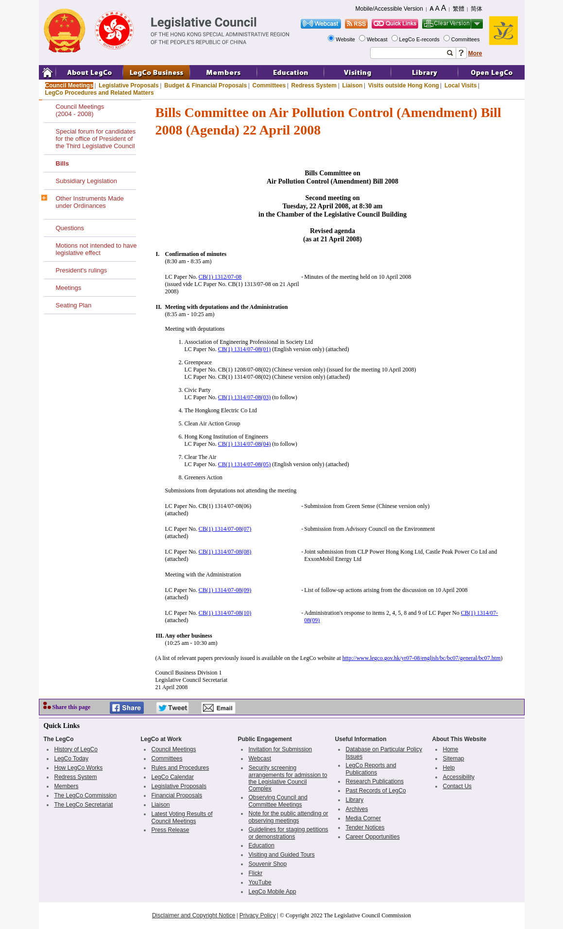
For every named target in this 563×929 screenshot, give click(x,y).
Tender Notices (365, 827)
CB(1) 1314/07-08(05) (244, 464)
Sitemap (453, 758)
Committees (466, 39)
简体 (476, 8)
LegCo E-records (420, 39)
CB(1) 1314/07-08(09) (225, 590)
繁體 (458, 8)
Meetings (69, 287)
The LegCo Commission (85, 795)
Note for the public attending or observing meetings (288, 817)
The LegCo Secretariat (83, 804)
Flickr (256, 873)
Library (355, 799)
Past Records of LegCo (376, 790)
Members (66, 786)
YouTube (260, 882)
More (475, 53)
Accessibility (459, 777)
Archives (357, 809)
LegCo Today (71, 758)
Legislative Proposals (128, 85)
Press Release (170, 830)
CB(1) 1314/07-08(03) (244, 397)
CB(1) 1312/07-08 (220, 276)
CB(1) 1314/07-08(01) (244, 349)
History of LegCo (76, 749)
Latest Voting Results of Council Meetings (182, 818)
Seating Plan (74, 305)
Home (451, 749)
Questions (70, 228)
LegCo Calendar (173, 777)
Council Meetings (69, 85)
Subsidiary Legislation (86, 181)
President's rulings (81, 270)
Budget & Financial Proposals (205, 85)
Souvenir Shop (268, 864)
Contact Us (457, 786)
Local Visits (460, 85)
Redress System (314, 85)
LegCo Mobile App (272, 891)
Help (449, 767)
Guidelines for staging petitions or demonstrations (288, 833)
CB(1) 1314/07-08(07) (225, 528)
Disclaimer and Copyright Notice (193, 915)
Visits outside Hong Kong (403, 85)
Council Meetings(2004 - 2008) (80, 110)
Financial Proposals (177, 795)
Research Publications (375, 781)
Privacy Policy (257, 915)
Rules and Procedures (180, 767)
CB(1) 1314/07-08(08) (225, 551)
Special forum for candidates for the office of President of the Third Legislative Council (96, 139)
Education (261, 845)
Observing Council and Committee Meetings (278, 801)
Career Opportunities (373, 836)
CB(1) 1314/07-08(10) (225, 612)
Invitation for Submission (280, 749)
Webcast (378, 39)
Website (346, 39)
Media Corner (363, 818)
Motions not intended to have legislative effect (96, 249)
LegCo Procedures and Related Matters (99, 92)
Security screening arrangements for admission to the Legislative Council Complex (288, 778)
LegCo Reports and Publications (371, 769)
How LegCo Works (78, 767)
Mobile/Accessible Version (389, 8)
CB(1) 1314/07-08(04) (244, 443)
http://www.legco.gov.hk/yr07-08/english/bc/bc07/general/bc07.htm (421, 658)
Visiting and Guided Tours (282, 854)
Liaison (352, 85)
